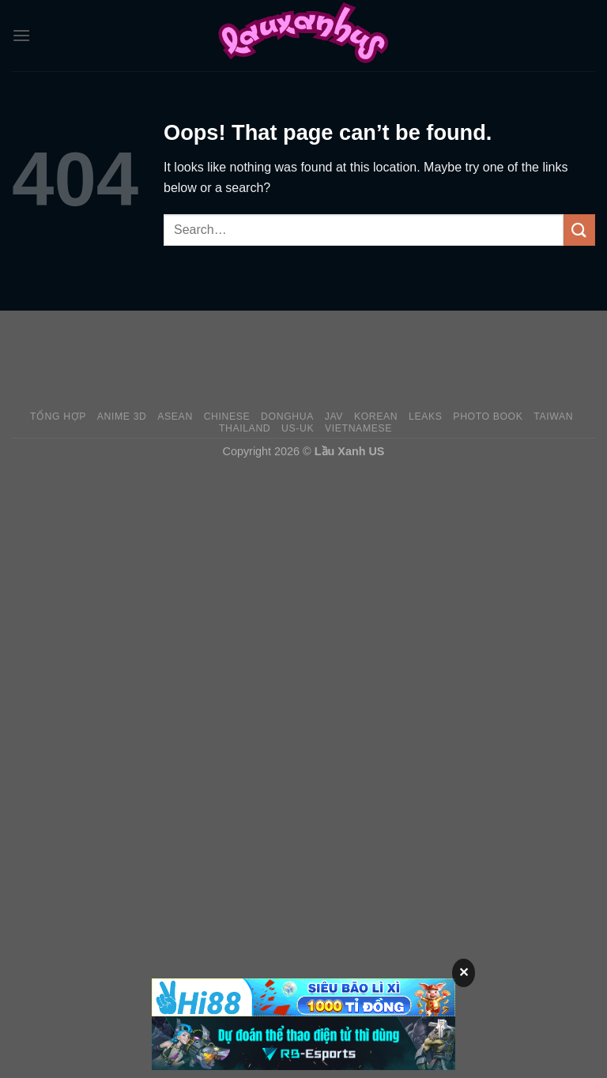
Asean (175, 416)
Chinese (227, 416)
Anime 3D (122, 416)
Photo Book (487, 416)
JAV (334, 416)
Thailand (244, 428)
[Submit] (579, 229)
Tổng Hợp (58, 416)
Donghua (287, 416)
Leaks (426, 416)
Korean (376, 416)
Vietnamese (358, 428)
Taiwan (553, 416)
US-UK (297, 428)
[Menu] (21, 35)
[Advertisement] (303, 359)
